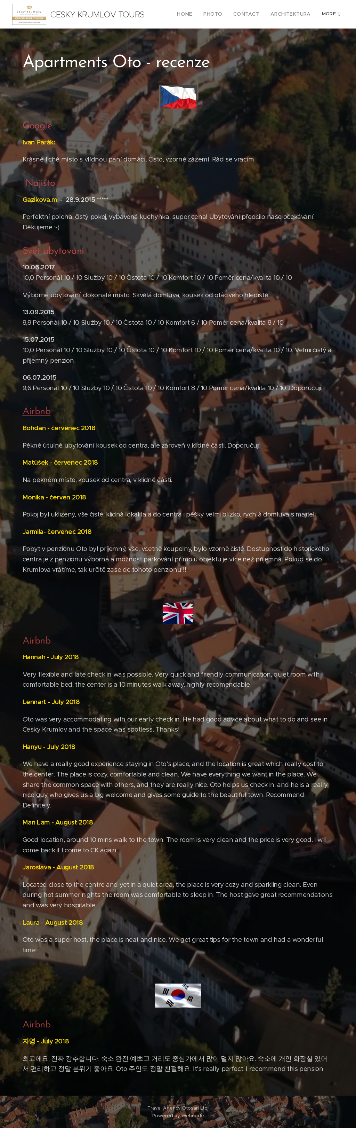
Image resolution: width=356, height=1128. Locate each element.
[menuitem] (194, 14)
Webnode (192, 1116)
